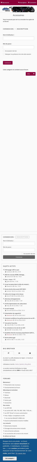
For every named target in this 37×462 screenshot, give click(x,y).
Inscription (22, 29)
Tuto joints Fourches (11, 323)
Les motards (7, 423)
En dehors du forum (9, 436)
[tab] (8, 353)
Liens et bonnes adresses (12, 431)
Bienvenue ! (6, 382)
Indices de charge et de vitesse (14, 294)
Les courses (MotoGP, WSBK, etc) (15, 418)
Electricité (7, 398)
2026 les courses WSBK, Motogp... (15, 275)
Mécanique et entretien (10, 390)
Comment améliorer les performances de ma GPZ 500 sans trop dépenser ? (20, 318)
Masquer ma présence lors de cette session (17, 54)
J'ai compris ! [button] (9, 458)
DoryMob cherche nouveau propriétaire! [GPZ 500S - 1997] (20, 333)
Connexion (8, 29)
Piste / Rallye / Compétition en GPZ (15, 415)
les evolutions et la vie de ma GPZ (15, 328)
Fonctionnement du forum (12, 387)
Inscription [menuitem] (23, 2)
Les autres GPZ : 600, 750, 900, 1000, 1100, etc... (18, 410)
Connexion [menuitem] (33, 2)
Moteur (7, 395)
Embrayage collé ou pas (12, 270)
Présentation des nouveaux (12, 385)
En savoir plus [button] (21, 453)
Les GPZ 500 (8, 408)
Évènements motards (11, 426)
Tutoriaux (7, 392)
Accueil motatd (9, 308)
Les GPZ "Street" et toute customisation (16, 413)
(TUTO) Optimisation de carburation (16, 304)
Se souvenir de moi (10, 51)
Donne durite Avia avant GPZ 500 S (15, 289)
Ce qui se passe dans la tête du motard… (17, 284)
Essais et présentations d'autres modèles (16, 421)
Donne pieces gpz (10, 337)
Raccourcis (5, 2)
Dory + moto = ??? (10, 279)
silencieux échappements (12, 299)
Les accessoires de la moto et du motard (16, 433)
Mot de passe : (7, 44)
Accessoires (18, 15)
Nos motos (6, 405)
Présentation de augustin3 (13, 313)
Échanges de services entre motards (15, 428)
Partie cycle (8, 400)
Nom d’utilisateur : (8, 35)
